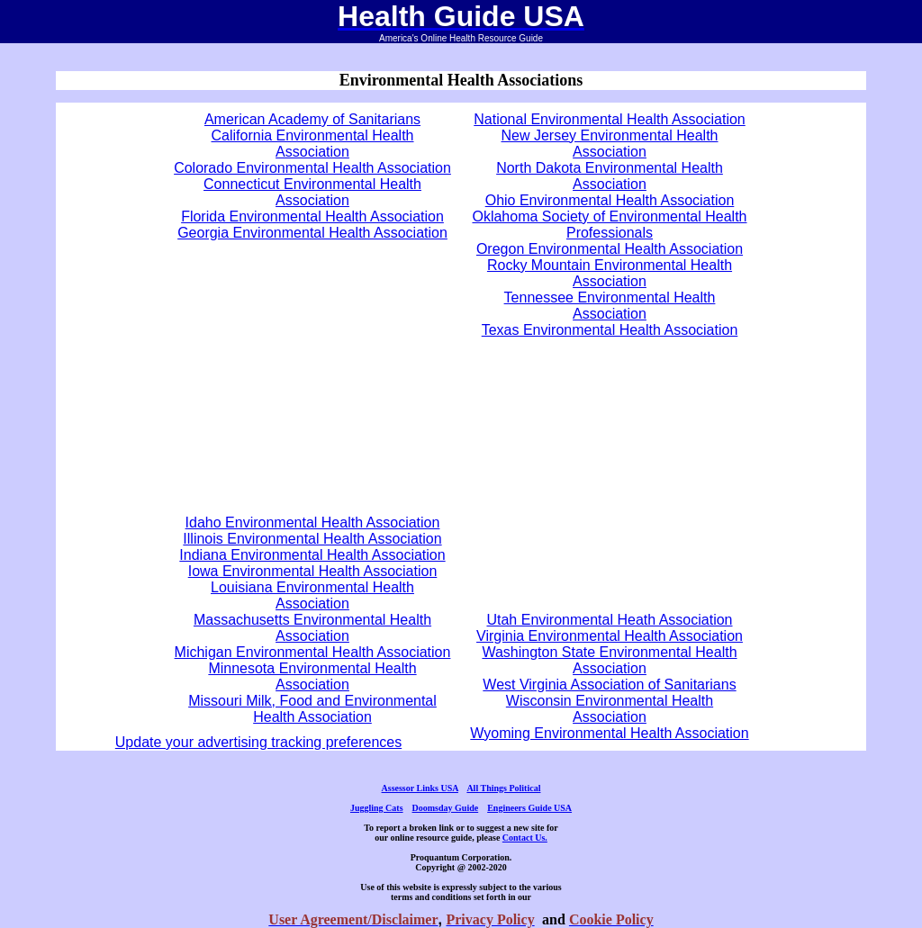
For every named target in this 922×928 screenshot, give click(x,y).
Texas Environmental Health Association (610, 330)
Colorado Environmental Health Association (312, 168)
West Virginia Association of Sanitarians (609, 684)
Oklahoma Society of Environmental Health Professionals (609, 224)
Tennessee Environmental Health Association (610, 305)
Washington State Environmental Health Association (609, 660)
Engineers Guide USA (529, 808)
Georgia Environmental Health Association (312, 232)
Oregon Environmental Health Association (609, 249)
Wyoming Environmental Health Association (609, 733)
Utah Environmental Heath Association (609, 619)
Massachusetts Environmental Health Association (312, 628)
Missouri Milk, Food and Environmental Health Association (312, 709)
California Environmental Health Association (313, 143)
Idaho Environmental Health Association (312, 522)
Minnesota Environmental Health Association (312, 676)
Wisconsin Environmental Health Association (609, 709)
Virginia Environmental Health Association (609, 636)
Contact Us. (524, 837)
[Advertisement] (312, 369)
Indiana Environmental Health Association (312, 555)
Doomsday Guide (445, 808)
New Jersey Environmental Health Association (610, 143)
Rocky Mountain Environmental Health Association (609, 273)
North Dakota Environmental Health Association (609, 176)
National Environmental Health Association (610, 119)
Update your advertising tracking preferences (258, 742)
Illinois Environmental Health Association (312, 538)
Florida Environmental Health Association (312, 216)
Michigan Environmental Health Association (313, 652)
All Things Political (503, 788)
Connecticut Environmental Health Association (312, 192)
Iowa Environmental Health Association (313, 571)
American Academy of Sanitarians (312, 119)
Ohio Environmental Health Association (610, 200)
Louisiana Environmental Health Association (312, 595)
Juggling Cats (376, 808)
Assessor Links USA (420, 788)
